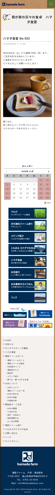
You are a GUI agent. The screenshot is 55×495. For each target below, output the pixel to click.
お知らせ (9, 344)
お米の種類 (12, 409)
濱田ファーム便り (13, 425)
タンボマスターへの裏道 (16, 348)
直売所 (10, 373)
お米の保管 (12, 397)
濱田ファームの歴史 (16, 364)
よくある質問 (13, 421)
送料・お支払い (14, 415)
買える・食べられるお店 (17, 380)
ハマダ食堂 (10, 352)
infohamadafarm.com (31, 483)
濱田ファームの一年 (16, 391)
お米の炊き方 (13, 394)
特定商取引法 (13, 418)
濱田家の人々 (13, 370)
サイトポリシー (12, 441)
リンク (8, 437)
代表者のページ (14, 367)
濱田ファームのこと (16, 360)
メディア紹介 (13, 376)
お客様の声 (12, 401)
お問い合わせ (11, 433)
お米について (13, 388)
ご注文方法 (12, 412)
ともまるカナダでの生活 (16, 429)
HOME (8, 340)
